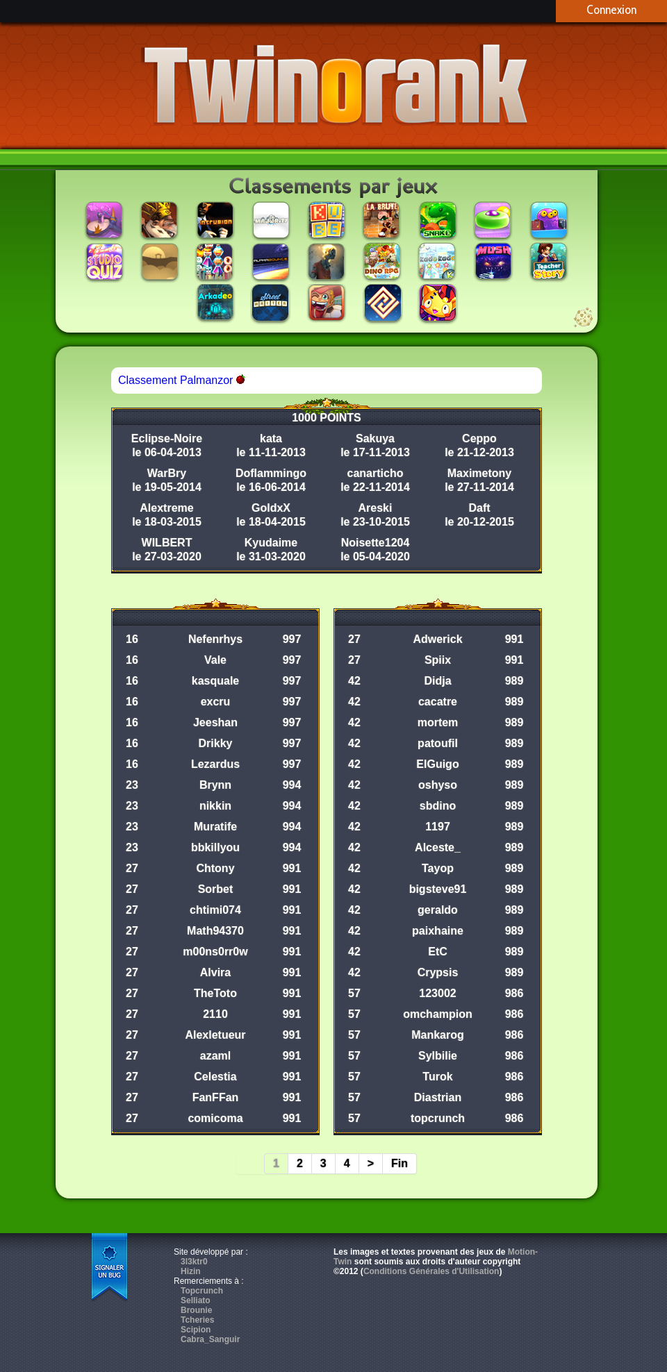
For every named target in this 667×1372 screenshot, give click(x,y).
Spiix (438, 660)
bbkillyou (215, 847)
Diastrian (437, 1097)
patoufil (438, 743)
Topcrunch (202, 1291)
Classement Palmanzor (181, 380)
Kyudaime (271, 543)
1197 (437, 827)
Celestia (215, 1076)
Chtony (215, 868)
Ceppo (479, 438)
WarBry (166, 473)
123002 (437, 993)
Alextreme (166, 508)
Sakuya (375, 438)
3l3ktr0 (194, 1261)
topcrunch (438, 1118)
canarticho (375, 473)
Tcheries (197, 1320)
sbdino (438, 806)
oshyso (437, 785)
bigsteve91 (438, 889)
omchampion (437, 1014)
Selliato (196, 1300)
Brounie (196, 1310)
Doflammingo (271, 473)
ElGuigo (437, 764)
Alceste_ (438, 847)
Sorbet (215, 889)
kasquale (215, 681)
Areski (376, 508)
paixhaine (437, 931)
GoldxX (271, 508)
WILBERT (167, 543)
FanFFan (215, 1097)
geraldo (438, 910)
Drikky (216, 743)
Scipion (196, 1330)
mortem (438, 722)
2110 (215, 1014)
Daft (479, 508)
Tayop (438, 868)
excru (216, 702)
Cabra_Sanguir (210, 1339)
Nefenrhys (215, 639)
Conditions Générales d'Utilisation (431, 1271)
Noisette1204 (375, 543)
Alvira (215, 972)
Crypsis (438, 972)
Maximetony (479, 473)
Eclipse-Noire (166, 438)
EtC (437, 951)
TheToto (215, 993)
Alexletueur (215, 1035)
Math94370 (215, 931)
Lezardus (215, 764)
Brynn (215, 785)
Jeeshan (215, 722)
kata (271, 438)
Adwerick (437, 639)
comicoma (215, 1118)
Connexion (611, 9)
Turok (437, 1076)
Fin (399, 1163)
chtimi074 (215, 910)
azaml (215, 1056)
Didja (437, 681)
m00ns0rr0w (215, 951)
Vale (215, 660)
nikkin (215, 806)
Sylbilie (437, 1056)
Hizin (191, 1271)
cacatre (437, 702)
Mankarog (437, 1035)
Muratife (215, 827)
